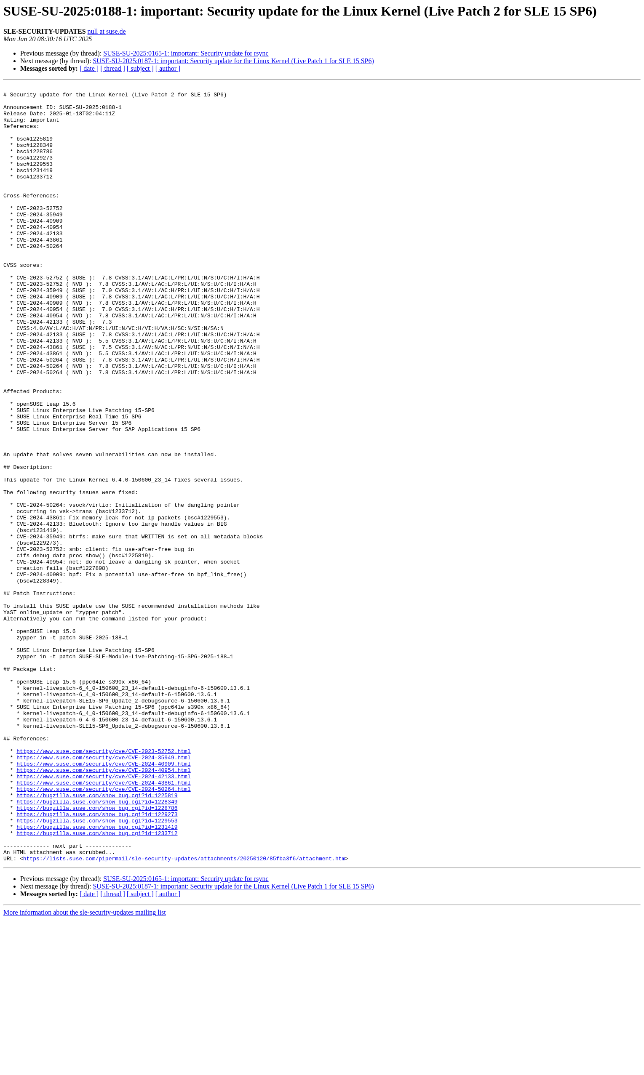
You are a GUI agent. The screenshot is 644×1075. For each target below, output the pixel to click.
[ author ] (168, 68)
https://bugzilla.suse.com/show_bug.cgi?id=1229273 (96, 960)
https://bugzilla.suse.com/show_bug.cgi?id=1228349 (96, 945)
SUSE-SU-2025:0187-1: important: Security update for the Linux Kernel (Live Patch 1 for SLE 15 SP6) (233, 60)
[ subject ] (140, 68)
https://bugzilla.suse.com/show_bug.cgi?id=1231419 (96, 975)
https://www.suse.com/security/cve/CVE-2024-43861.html (103, 922)
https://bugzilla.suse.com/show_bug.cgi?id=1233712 (96, 983)
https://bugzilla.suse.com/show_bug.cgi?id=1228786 (96, 953)
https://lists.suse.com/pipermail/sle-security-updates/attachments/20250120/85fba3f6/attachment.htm (184, 1013)
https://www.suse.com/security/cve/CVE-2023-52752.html (103, 885)
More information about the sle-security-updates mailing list (84, 1067)
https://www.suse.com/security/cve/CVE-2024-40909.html (103, 900)
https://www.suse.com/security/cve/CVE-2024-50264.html (103, 930)
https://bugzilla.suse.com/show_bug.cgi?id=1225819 (96, 938)
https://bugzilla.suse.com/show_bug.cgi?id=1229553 (96, 968)
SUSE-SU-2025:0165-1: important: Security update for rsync (185, 53)
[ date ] (89, 68)
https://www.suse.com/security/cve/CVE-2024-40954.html (103, 907)
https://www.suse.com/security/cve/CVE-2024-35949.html (103, 892)
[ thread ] (112, 68)
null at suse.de (107, 31)
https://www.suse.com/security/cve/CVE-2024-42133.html (103, 915)
